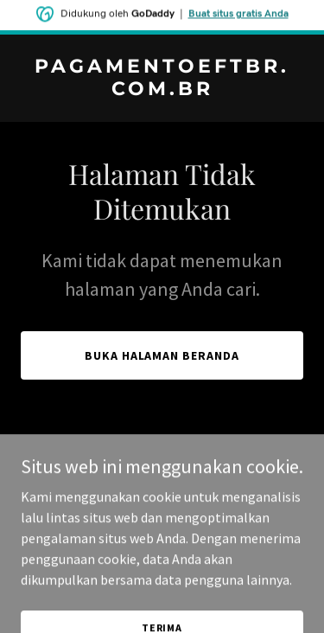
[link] (162, 90)
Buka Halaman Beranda (162, 355)
